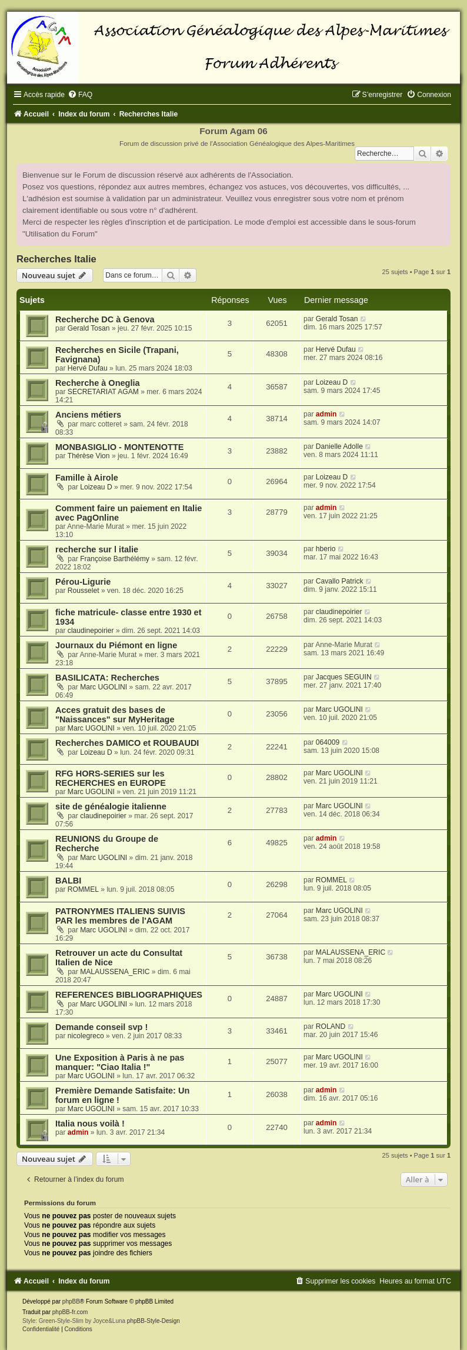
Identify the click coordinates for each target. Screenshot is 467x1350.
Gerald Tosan (89, 328)
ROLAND (330, 1026)
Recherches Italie (56, 259)
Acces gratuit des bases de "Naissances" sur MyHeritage (115, 714)
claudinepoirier (91, 630)
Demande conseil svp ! (101, 1027)
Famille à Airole (86, 477)
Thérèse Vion (89, 456)
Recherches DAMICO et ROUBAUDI (127, 743)
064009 (327, 742)
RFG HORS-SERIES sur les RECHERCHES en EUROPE (110, 778)
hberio (326, 549)
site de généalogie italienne (110, 806)
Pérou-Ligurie (83, 581)
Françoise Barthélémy (114, 559)
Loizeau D (332, 382)
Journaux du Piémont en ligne (116, 645)
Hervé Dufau (88, 368)
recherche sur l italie (96, 549)
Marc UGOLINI (103, 687)
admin (326, 414)
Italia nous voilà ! (90, 1123)
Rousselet (83, 590)
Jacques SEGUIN (344, 677)
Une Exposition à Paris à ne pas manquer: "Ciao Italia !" (119, 1062)
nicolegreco (86, 1036)
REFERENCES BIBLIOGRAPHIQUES (128, 994)
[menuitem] (80, 95)
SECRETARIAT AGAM (103, 392)
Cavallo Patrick (339, 581)
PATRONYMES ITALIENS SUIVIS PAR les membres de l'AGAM (120, 915)
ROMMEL (83, 889)
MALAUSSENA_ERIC (114, 972)
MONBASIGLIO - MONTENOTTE (119, 447)
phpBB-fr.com (70, 1312)
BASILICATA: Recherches (107, 677)
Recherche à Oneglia (97, 383)
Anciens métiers (88, 414)
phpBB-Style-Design (153, 1321)
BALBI (68, 880)
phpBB (71, 1301)
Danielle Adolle (339, 446)
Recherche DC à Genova (105, 319)
